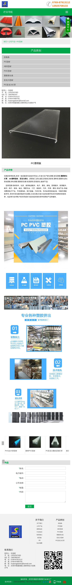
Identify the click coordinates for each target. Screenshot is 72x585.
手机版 (58, 582)
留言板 (39, 537)
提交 (30, 506)
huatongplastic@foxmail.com (18, 101)
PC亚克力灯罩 (10, 85)
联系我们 (39, 535)
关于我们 (39, 523)
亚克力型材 (8, 80)
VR (40, 540)
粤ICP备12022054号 (33, 582)
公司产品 (12, 42)
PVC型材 (7, 71)
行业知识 (39, 532)
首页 (5, 42)
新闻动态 (39, 529)
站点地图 (39, 543)
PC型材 (19, 42)
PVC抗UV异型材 (11, 451)
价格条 (6, 57)
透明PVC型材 (30, 451)
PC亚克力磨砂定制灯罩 (54, 451)
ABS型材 (7, 66)
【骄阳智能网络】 (19, 582)
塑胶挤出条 (8, 76)
